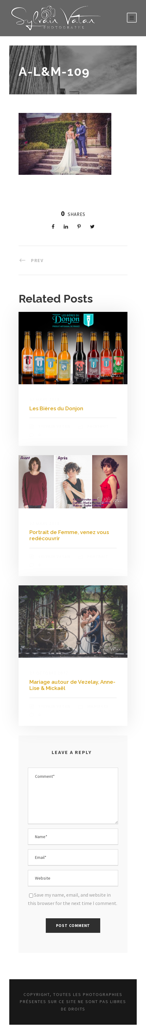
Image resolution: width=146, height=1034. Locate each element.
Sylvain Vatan (54, 426)
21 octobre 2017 (48, 673)
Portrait (97, 556)
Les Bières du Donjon (56, 408)
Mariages (98, 706)
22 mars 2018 (44, 523)
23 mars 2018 (44, 399)
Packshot (98, 426)
